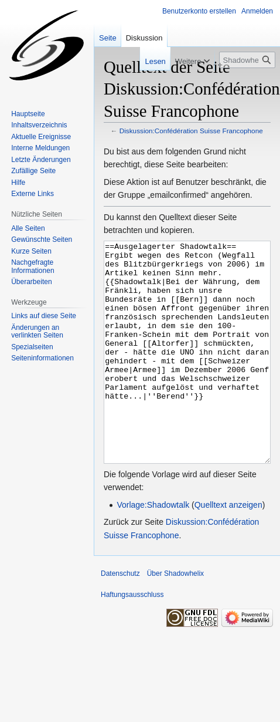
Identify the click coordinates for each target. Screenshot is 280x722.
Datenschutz (120, 617)
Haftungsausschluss (132, 639)
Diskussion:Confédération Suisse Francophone (191, 130)
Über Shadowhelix (175, 617)
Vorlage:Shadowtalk (153, 549)
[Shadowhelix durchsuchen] (247, 60)
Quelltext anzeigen (228, 549)
